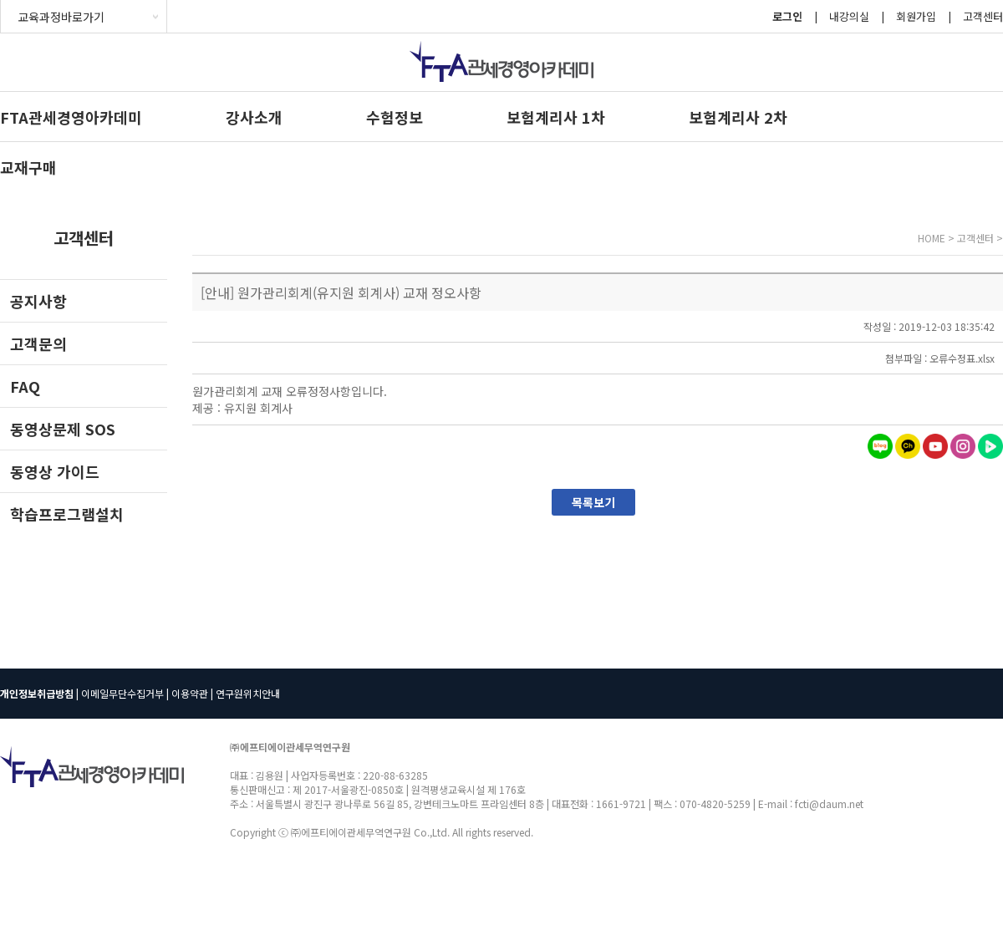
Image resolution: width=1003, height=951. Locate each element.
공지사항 (38, 301)
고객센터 (983, 16)
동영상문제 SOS (62, 429)
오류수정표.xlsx (962, 358)
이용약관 (189, 693)
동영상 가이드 (54, 471)
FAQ (25, 386)
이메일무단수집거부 (122, 693)
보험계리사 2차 (738, 117)
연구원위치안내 (248, 693)
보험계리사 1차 (556, 117)
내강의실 (849, 16)
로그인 (787, 16)
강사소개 (254, 117)
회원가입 (916, 16)
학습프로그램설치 (67, 514)
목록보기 (593, 502)
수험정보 (394, 117)
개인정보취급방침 (37, 693)
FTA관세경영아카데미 (71, 117)
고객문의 (38, 343)
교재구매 (28, 167)
